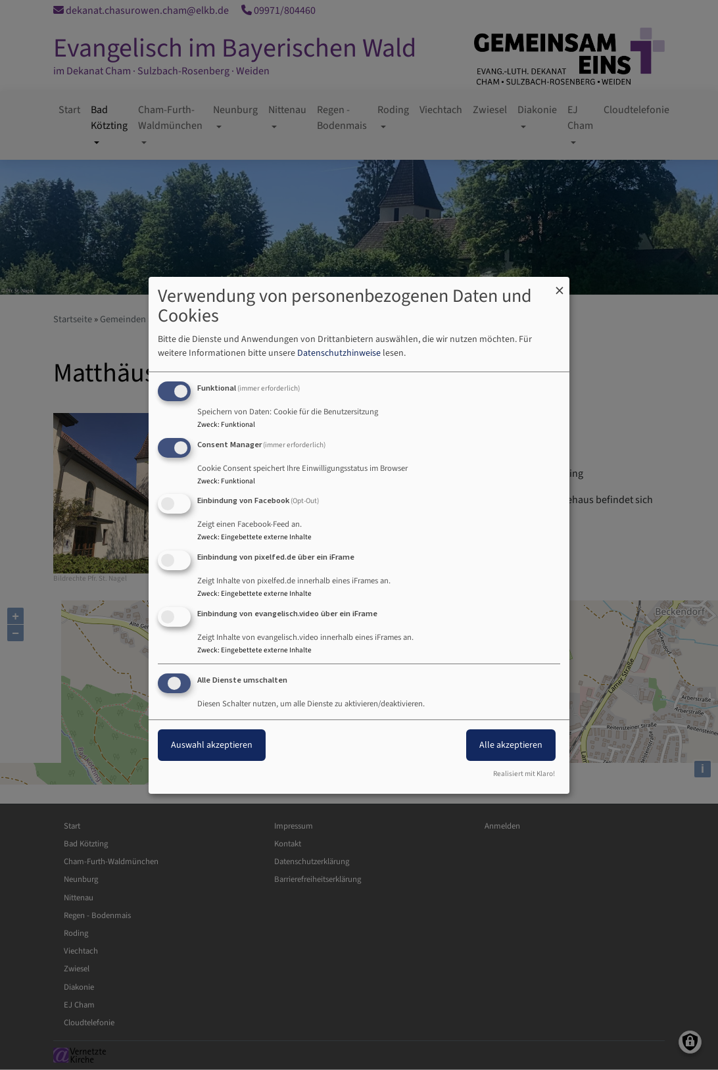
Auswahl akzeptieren (211, 745)
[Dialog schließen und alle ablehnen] (559, 284)
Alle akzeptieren (510, 745)
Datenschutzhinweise (339, 353)
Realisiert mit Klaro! (524, 774)
